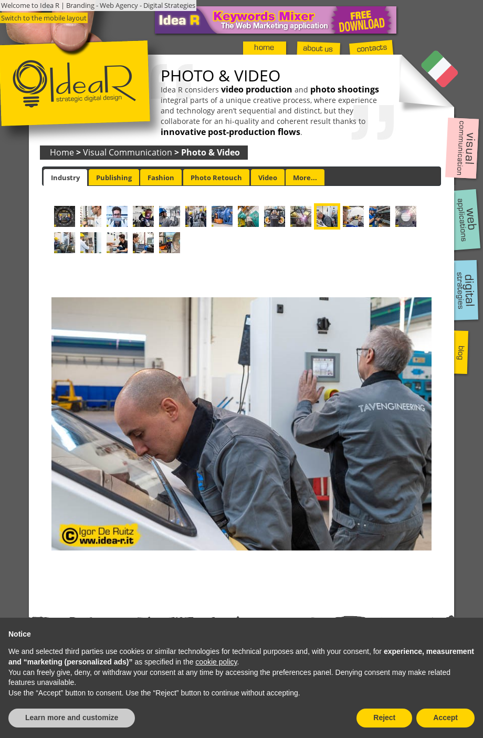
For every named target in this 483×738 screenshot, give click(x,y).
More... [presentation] (305, 177)
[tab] (65, 177)
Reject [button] (384, 717)
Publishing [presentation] (114, 177)
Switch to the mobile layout (44, 18)
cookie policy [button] (216, 662)
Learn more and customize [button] (71, 717)
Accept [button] (445, 717)
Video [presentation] (267, 177)
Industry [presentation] (65, 177)
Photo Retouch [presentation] (216, 177)
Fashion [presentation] (161, 177)
